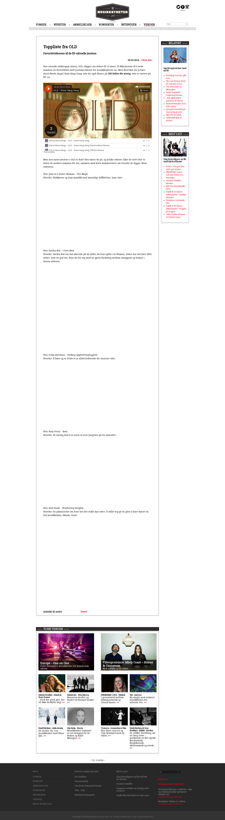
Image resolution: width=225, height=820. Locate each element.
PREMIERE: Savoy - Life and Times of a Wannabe (174, 175)
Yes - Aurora (135, 695)
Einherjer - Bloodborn (78, 695)
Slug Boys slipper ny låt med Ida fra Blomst (174, 160)
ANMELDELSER (82, 24)
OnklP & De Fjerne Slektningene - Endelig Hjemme (176, 195)
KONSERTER (106, 24)
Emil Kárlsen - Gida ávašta (50, 728)
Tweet (83, 611)
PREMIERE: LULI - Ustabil (113, 695)
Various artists (81, 781)
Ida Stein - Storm (75, 728)
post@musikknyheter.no (170, 797)
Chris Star (146, 60)
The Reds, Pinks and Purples (88, 786)
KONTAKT (163, 779)
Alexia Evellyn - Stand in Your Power (49, 696)
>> (63, 702)
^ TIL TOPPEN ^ (97, 760)
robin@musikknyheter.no (170, 804)
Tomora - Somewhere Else (113, 728)
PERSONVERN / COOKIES (171, 784)
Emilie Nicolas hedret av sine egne (132, 795)
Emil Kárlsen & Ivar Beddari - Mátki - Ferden (141, 729)
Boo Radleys (80, 777)
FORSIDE (41, 24)
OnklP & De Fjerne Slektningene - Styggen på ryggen (176, 209)
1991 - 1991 (80, 790)
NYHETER (60, 24)
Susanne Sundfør (124, 784)
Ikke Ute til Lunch (173, 115)
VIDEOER (149, 24)
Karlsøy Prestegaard (84, 795)
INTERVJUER (128, 24)
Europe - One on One (54, 663)
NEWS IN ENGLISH (42, 804)
